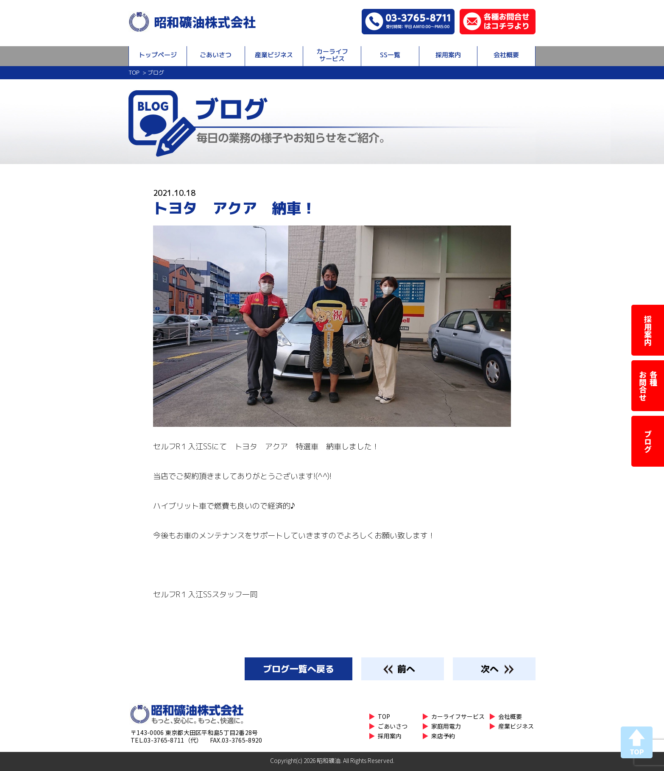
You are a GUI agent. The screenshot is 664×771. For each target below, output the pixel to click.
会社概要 (506, 54)
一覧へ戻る (298, 668)
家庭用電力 (446, 726)
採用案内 (448, 54)
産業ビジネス (274, 54)
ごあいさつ (216, 54)
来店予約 (443, 736)
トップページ (158, 54)
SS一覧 (390, 54)
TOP (133, 72)
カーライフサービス (332, 55)
